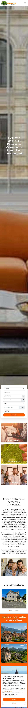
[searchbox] (14, 393)
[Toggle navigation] (25, 3)
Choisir (14, 703)
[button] (9, 610)
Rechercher (14, 415)
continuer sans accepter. (9, 696)
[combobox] (14, 392)
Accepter (14, 699)
